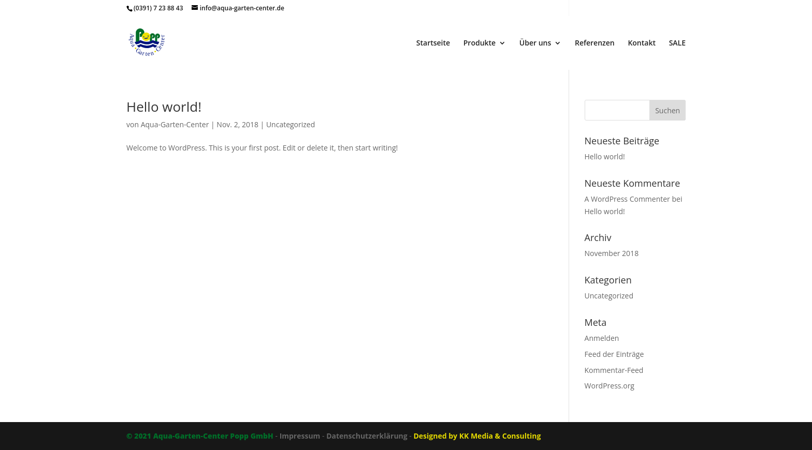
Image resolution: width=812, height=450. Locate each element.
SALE (677, 43)
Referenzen (595, 43)
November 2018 (612, 253)
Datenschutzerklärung (367, 436)
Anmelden (602, 338)
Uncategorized (290, 124)
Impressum (300, 436)
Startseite (433, 43)
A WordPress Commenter (627, 199)
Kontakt (642, 43)
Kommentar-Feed (614, 370)
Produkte (479, 43)
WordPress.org (609, 386)
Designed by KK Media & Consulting (477, 436)
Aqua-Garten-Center (175, 124)
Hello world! (163, 106)
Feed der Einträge (614, 354)
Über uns (535, 43)
